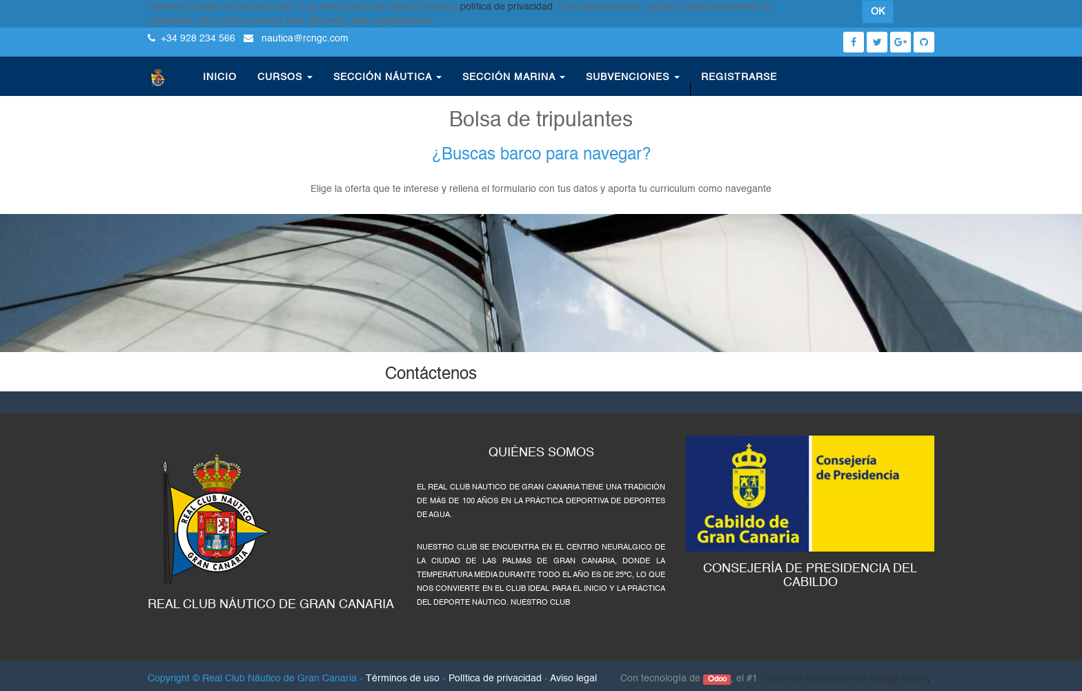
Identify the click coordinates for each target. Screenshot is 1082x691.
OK (878, 12)
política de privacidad (506, 7)
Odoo (717, 679)
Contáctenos (431, 375)
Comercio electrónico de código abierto (846, 678)
